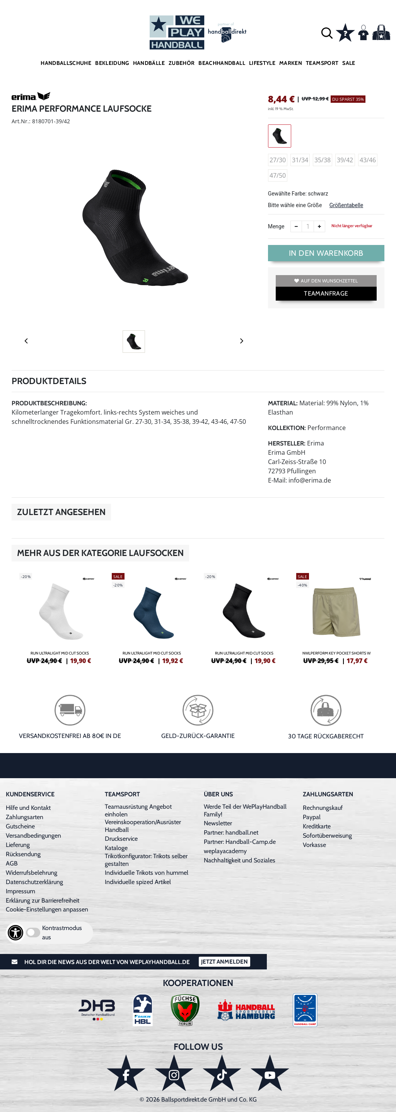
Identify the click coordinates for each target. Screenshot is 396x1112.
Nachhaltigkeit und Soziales (239, 860)
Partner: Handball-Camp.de (240, 841)
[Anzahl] (308, 226)
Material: (283, 403)
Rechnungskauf (323, 807)
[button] (327, 32)
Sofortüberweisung (327, 835)
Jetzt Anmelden (224, 961)
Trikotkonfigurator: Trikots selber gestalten (146, 859)
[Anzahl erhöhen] (319, 226)
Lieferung (18, 844)
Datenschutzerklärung (34, 882)
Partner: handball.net (231, 832)
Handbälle (149, 63)
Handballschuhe (66, 63)
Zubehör (182, 63)
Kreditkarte (317, 826)
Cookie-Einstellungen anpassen (47, 909)
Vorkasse (314, 844)
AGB (12, 863)
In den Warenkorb (326, 253)
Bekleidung (112, 63)
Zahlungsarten (24, 817)
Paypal (312, 817)
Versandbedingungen (33, 835)
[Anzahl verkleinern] (296, 226)
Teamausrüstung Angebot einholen (138, 810)
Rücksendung (23, 854)
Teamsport (322, 63)
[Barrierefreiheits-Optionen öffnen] (15, 932)
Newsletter (218, 823)
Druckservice (121, 838)
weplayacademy (225, 851)
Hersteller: (287, 443)
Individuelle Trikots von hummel (146, 872)
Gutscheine (20, 826)
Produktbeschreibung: (49, 403)
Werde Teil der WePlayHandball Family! (245, 810)
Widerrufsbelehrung (31, 872)
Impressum (20, 891)
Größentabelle (346, 205)
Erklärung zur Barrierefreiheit (42, 900)
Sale (348, 63)
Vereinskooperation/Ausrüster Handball (143, 825)
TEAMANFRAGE (326, 293)
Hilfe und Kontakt (28, 807)
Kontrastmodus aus (62, 932)
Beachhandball (221, 63)
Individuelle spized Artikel (138, 882)
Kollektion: (287, 428)
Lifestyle (262, 63)
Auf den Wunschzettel (326, 281)
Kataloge (116, 848)
